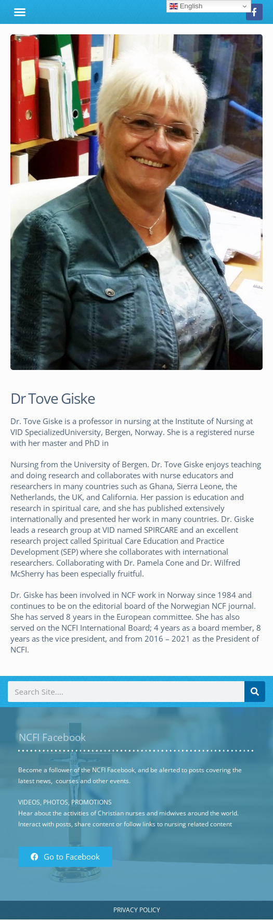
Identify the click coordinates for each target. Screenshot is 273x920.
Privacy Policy (136, 909)
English (186, 6)
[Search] (254, 691)
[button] (19, 12)
